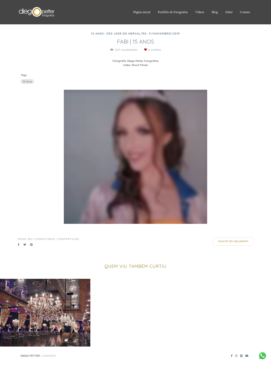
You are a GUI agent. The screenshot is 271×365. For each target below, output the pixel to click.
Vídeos (199, 12)
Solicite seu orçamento (233, 241)
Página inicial (141, 12)
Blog (215, 12)
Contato (245, 12)
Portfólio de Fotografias (173, 12)
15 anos (27, 81)
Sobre (229, 12)
